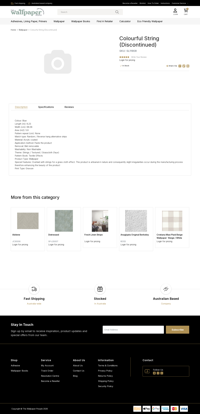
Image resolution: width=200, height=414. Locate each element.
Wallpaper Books (80, 21)
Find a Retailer (105, 21)
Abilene (16, 234)
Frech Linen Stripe (93, 234)
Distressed (53, 234)
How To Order (153, 3)
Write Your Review (139, 57)
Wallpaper (59, 21)
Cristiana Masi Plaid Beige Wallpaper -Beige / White (170, 236)
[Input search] (90, 12)
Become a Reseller (130, 3)
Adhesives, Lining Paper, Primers (29, 21)
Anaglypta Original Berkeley (135, 234)
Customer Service (180, 3)
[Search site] (117, 12)
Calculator (125, 21)
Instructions (165, 3)
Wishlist (143, 3)
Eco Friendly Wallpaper (150, 21)
